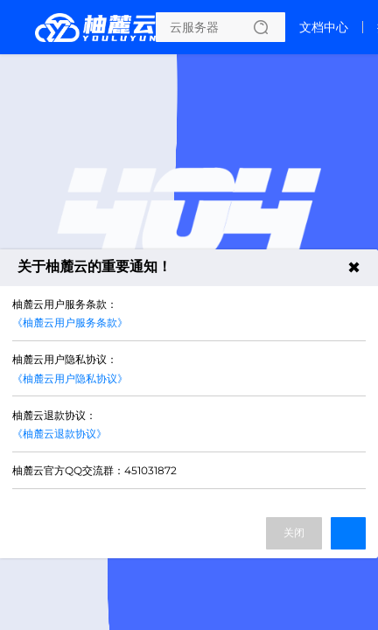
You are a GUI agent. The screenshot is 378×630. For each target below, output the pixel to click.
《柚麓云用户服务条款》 (70, 322)
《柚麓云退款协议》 (59, 433)
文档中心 (323, 27)
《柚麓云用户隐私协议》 (70, 378)
